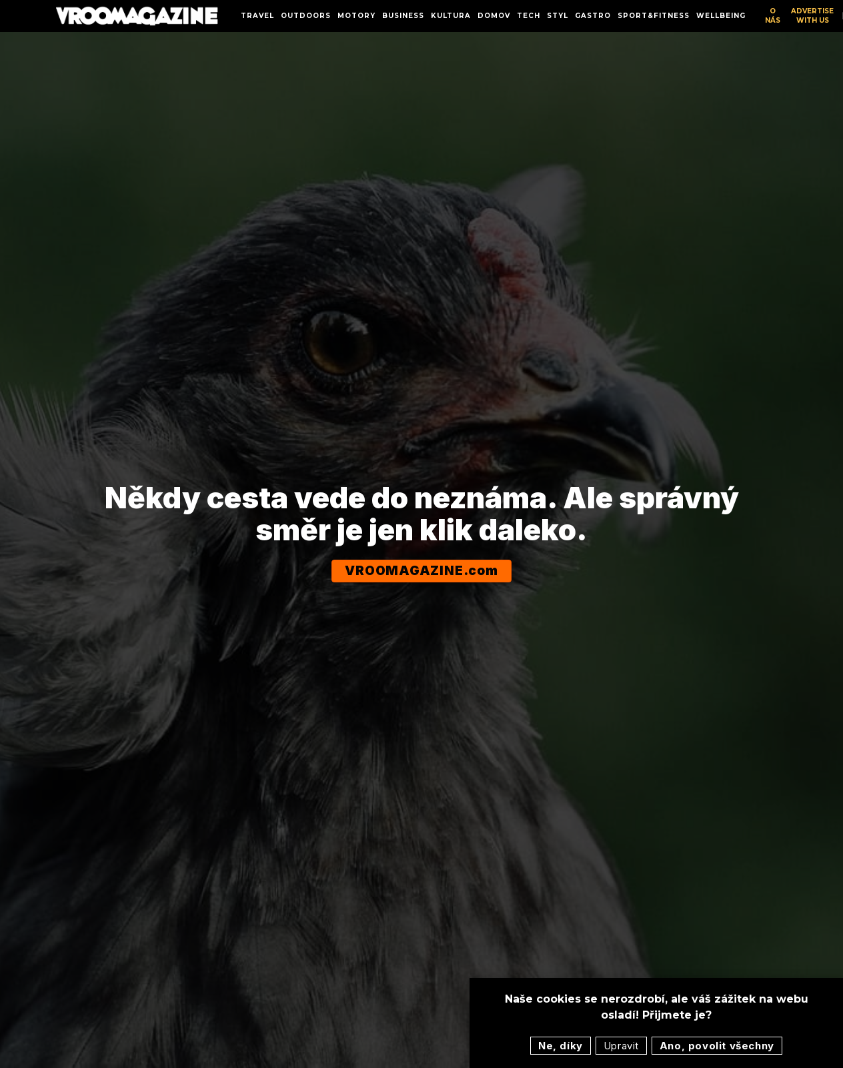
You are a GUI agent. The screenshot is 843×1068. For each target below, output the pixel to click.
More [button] (620, 15)
